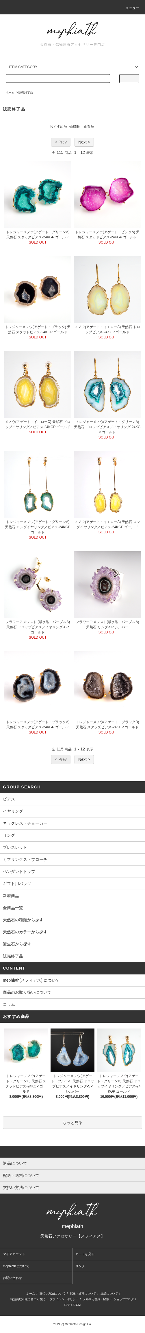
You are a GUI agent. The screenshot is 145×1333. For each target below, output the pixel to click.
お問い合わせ (12, 1278)
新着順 (88, 127)
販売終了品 (25, 92)
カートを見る (84, 1254)
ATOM (76, 1305)
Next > (84, 142)
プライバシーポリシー (64, 1299)
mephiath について (16, 1266)
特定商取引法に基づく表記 (27, 1299)
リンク (80, 1266)
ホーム (10, 92)
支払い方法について (53, 1293)
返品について (109, 1293)
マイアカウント (14, 1254)
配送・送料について (83, 1293)
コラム (9, 1004)
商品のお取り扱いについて (27, 992)
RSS (67, 1305)
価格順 (74, 127)
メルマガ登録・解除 (96, 1299)
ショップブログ (124, 1299)
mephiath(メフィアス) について (31, 980)
